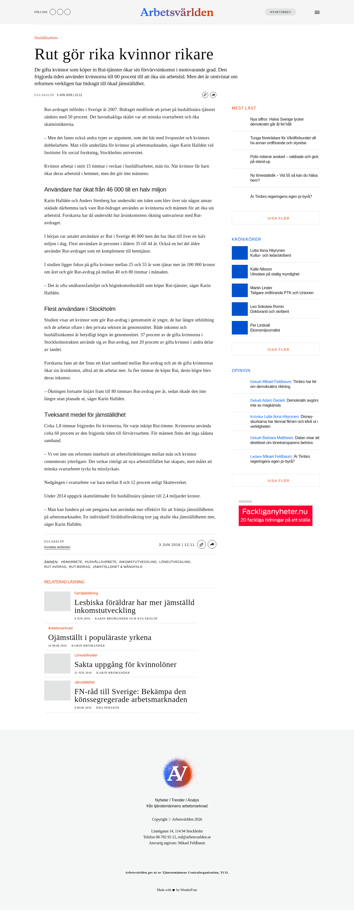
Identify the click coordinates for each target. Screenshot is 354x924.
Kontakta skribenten (58, 547)
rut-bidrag (84, 567)
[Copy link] (205, 95)
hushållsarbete (105, 562)
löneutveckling (188, 562)
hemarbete (73, 562)
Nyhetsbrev (280, 12)
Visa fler (278, 218)
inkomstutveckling (146, 562)
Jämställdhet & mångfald (125, 567)
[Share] (213, 95)
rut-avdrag (57, 567)
